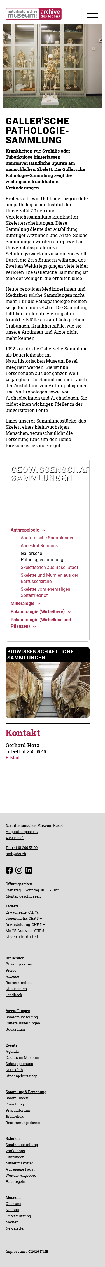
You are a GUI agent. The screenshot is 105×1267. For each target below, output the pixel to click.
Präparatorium (18, 1110)
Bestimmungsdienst (23, 1122)
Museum (13, 1197)
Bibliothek (15, 1116)
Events (11, 1045)
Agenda (12, 1051)
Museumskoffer (19, 1163)
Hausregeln (15, 1181)
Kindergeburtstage (22, 1075)
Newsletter (15, 1228)
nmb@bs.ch (16, 853)
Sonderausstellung (22, 1016)
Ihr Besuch (15, 957)
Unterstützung (18, 1215)
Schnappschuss (19, 1063)
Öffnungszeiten (19, 964)
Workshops (15, 1150)
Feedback (14, 994)
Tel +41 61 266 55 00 (22, 847)
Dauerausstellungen (23, 1023)
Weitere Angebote (21, 1175)
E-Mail (13, 757)
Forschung (15, 1104)
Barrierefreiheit (19, 982)
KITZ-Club (14, 1069)
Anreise (12, 976)
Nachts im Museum (22, 1057)
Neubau (12, 1209)
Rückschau (15, 1029)
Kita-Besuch (16, 988)
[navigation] (47, 490)
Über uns (13, 1203)
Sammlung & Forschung (26, 1091)
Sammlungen (17, 1097)
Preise (11, 970)
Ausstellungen (18, 1010)
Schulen (13, 1138)
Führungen (15, 1156)
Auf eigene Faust (20, 1169)
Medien (12, 1222)
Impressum (15, 1251)
